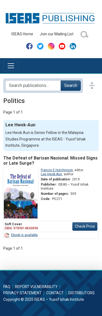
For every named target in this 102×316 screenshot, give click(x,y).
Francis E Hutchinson (57, 170)
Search (70, 85)
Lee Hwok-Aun (51, 174)
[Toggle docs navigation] (92, 85)
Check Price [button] (85, 226)
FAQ (6, 286)
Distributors (81, 293)
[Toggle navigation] (10, 65)
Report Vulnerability (36, 286)
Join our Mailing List (56, 34)
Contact (55, 293)
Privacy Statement (22, 293)
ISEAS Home (22, 34)
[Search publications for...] (33, 85)
